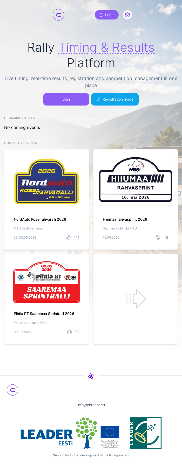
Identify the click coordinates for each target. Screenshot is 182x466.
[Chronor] (58, 15)
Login (106, 14)
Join (66, 99)
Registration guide (114, 99)
